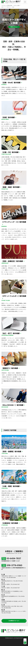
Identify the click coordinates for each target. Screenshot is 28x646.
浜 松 (3, 594)
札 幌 (3, 574)
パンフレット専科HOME (6, 5)
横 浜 (3, 589)
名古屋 (3, 599)
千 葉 (3, 586)
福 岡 (3, 609)
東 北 (3, 579)
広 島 (3, 604)
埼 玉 (3, 582)
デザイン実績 (16, 5)
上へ (25, 640)
